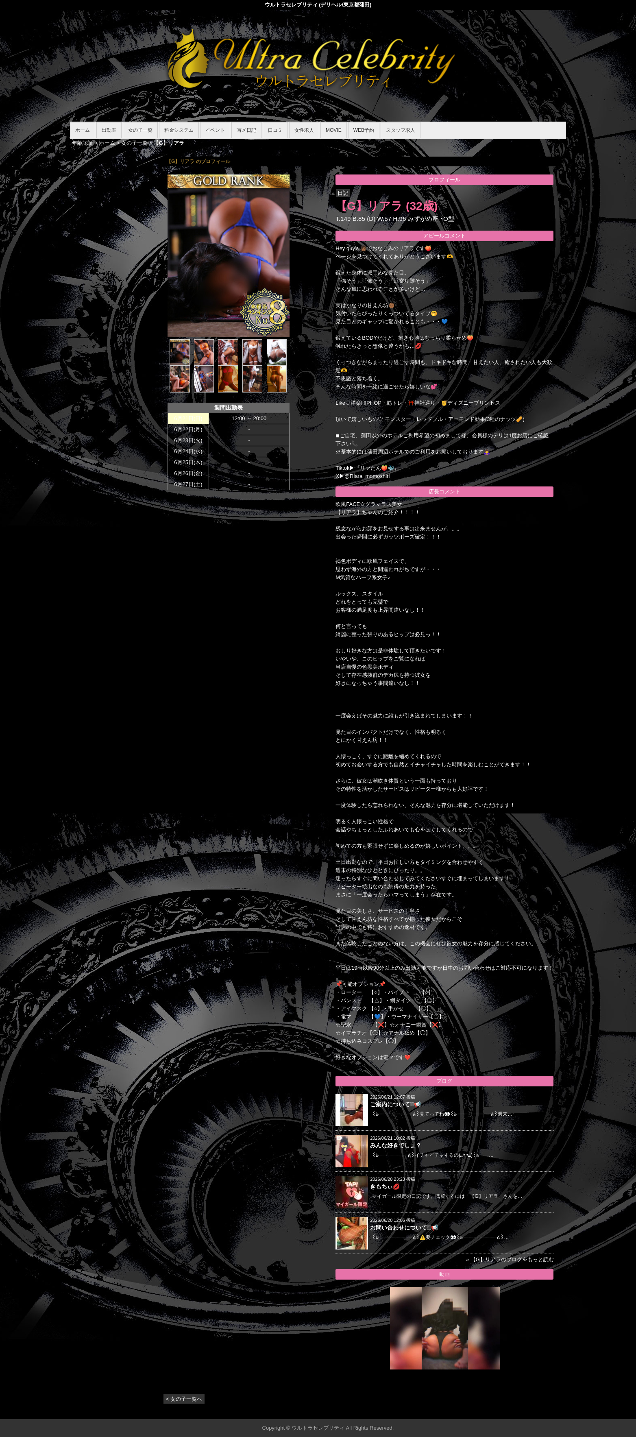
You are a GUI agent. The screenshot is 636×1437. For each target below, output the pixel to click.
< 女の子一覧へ (184, 1399)
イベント (215, 130)
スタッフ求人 (400, 130)
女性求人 (304, 130)
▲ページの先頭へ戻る (535, 1412)
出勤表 (109, 130)
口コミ (275, 130)
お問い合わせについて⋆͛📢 (404, 1227)
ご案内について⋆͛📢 (395, 1104)
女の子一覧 (140, 130)
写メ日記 (246, 130)
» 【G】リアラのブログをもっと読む (510, 1259)
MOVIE (334, 130)
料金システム (179, 130)
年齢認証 (82, 143)
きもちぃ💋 (385, 1186)
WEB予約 (363, 130)
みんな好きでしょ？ (395, 1145)
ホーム (82, 130)
